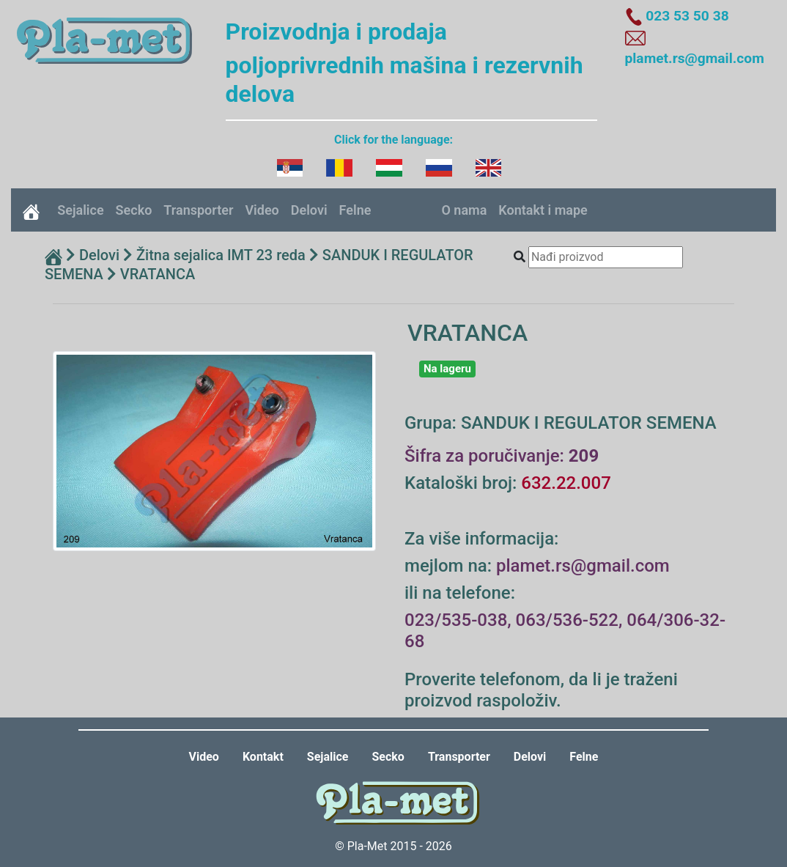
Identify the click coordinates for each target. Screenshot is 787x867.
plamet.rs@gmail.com (694, 58)
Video (261, 210)
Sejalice (80, 210)
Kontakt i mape (542, 210)
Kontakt (263, 757)
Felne (355, 210)
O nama (464, 210)
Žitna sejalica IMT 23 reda (221, 255)
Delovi (309, 210)
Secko (134, 210)
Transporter (198, 210)
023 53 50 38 (687, 15)
